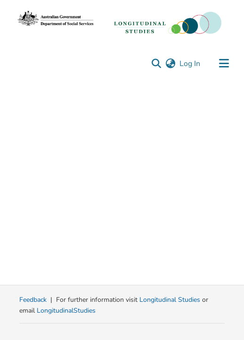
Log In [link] (190, 63)
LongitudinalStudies (66, 310)
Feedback (33, 299)
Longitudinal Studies (170, 299)
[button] (156, 63)
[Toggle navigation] (224, 64)
